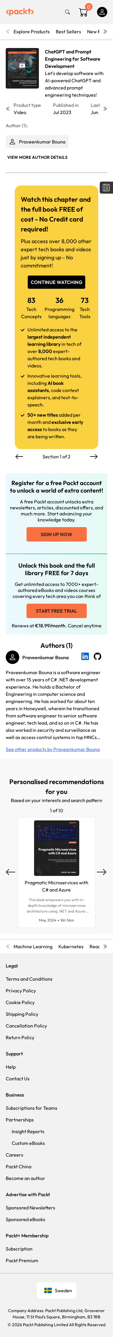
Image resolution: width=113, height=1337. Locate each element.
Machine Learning (33, 946)
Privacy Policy (21, 991)
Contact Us (18, 1079)
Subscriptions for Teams (31, 1108)
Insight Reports (28, 1131)
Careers (14, 1155)
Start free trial (56, 611)
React (95, 946)
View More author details (37, 157)
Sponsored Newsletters (30, 1208)
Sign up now (56, 534)
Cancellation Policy (26, 1026)
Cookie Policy (20, 1002)
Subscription (19, 1249)
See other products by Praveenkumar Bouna (53, 749)
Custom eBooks (28, 1143)
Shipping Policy (22, 1014)
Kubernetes (70, 946)
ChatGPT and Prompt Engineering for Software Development (72, 59)
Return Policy (20, 1037)
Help (11, 1067)
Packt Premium (22, 1260)
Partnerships (20, 1120)
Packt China (18, 1166)
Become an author (25, 1178)
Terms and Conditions (29, 979)
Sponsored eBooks (25, 1219)
